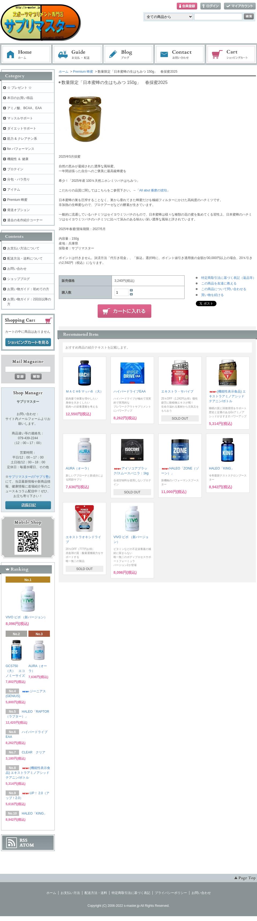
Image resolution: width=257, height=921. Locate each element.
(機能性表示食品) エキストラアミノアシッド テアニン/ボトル (227, 396)
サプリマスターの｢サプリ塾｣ (29, 477)
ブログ (129, 54)
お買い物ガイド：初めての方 (28, 289)
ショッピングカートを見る (28, 342)
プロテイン (15, 169)
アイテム (13, 189)
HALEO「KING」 (221, 468)
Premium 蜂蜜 (83, 71)
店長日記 (28, 505)
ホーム (26, 54)
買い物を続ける (212, 295)
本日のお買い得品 (20, 98)
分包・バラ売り (18, 179)
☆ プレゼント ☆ (19, 88)
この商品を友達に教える (219, 283)
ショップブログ (18, 279)
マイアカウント (240, 6)
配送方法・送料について (25, 258)
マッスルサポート (20, 118)
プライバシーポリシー (171, 893)
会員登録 (187, 6)
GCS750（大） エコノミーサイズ (15, 671)
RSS (23, 840)
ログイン (210, 6)
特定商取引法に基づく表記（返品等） (228, 278)
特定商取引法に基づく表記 (131, 893)
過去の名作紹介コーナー (25, 220)
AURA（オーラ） (78, 468)
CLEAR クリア (33, 752)
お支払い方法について (23, 248)
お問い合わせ (180, 54)
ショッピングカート (231, 54)
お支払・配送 (77, 54)
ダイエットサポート (21, 128)
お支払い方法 (70, 893)
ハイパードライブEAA (129, 391)
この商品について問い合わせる (223, 289)
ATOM (27, 845)
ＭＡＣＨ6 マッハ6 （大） (84, 391)
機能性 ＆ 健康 (17, 159)
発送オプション (18, 210)
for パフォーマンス (20, 149)
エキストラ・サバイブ (177, 391)
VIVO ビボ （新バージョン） (26, 617)
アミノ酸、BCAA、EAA (24, 108)
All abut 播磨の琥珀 (153, 190)
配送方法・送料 (96, 893)
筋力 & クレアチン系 (22, 138)
